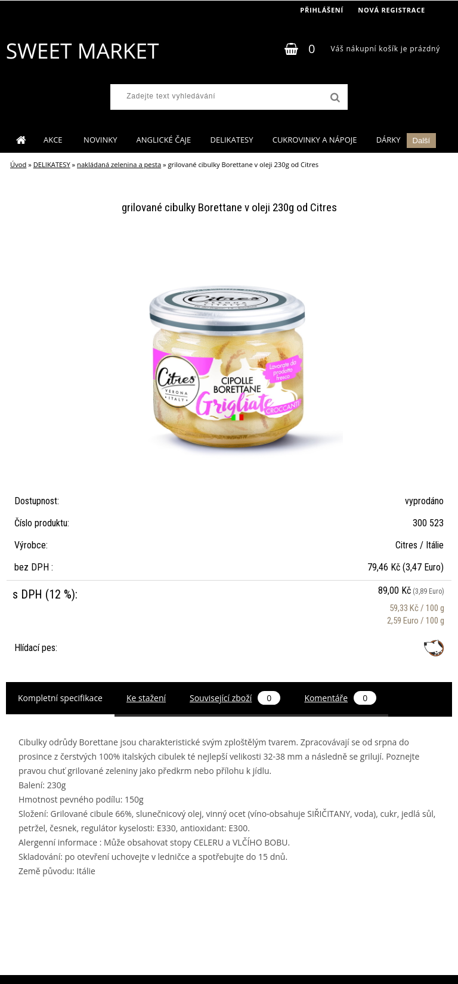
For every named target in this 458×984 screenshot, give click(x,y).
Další (422, 140)
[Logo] (82, 51)
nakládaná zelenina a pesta (119, 164)
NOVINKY (100, 139)
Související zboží (235, 698)
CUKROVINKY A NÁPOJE (315, 139)
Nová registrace (391, 9)
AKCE (54, 139)
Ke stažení (146, 698)
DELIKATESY (231, 139)
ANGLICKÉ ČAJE (164, 139)
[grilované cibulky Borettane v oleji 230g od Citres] (229, 244)
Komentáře (340, 698)
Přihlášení (322, 9)
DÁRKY (388, 139)
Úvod (18, 164)
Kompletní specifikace (60, 698)
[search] (334, 98)
